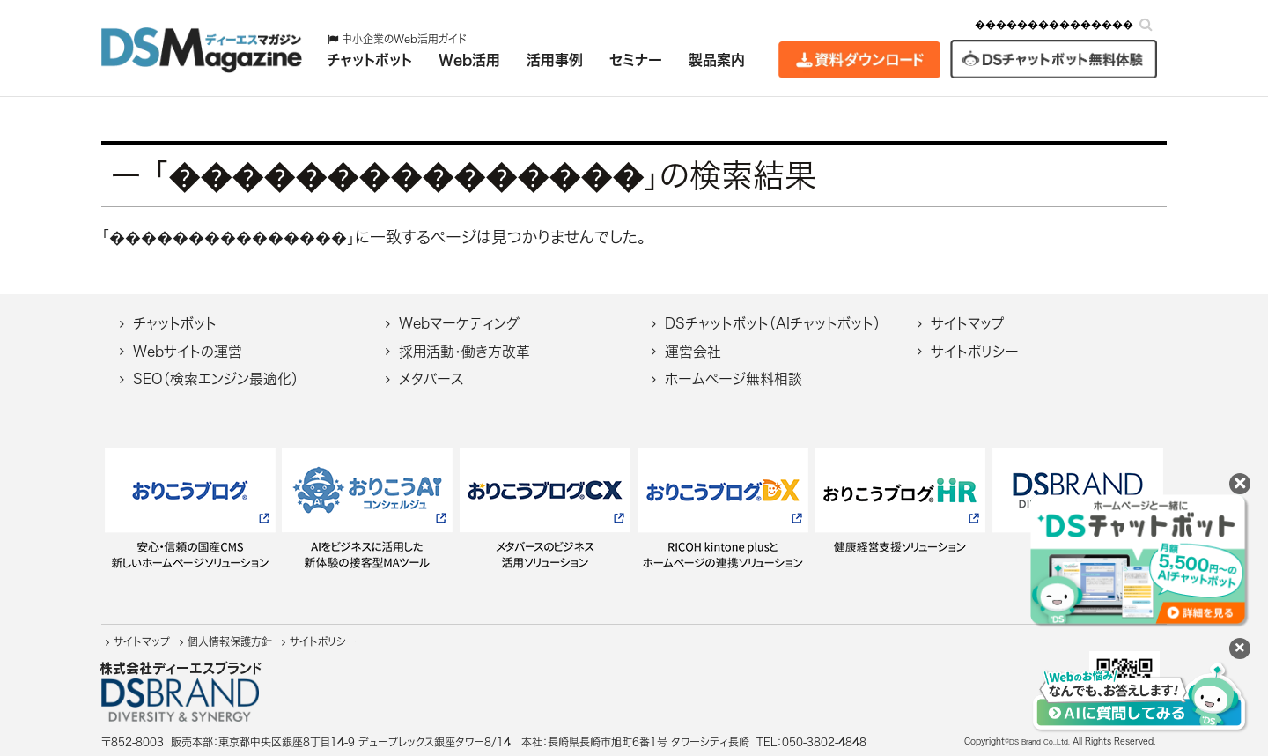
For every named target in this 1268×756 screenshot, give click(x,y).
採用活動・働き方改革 (464, 352)
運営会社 (693, 352)
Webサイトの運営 (187, 352)
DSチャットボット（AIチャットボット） (773, 323)
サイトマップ (967, 323)
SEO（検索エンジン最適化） (216, 379)
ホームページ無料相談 (733, 379)
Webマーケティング (459, 323)
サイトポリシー (975, 352)
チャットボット (175, 323)
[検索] (1146, 24)
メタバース (431, 379)
